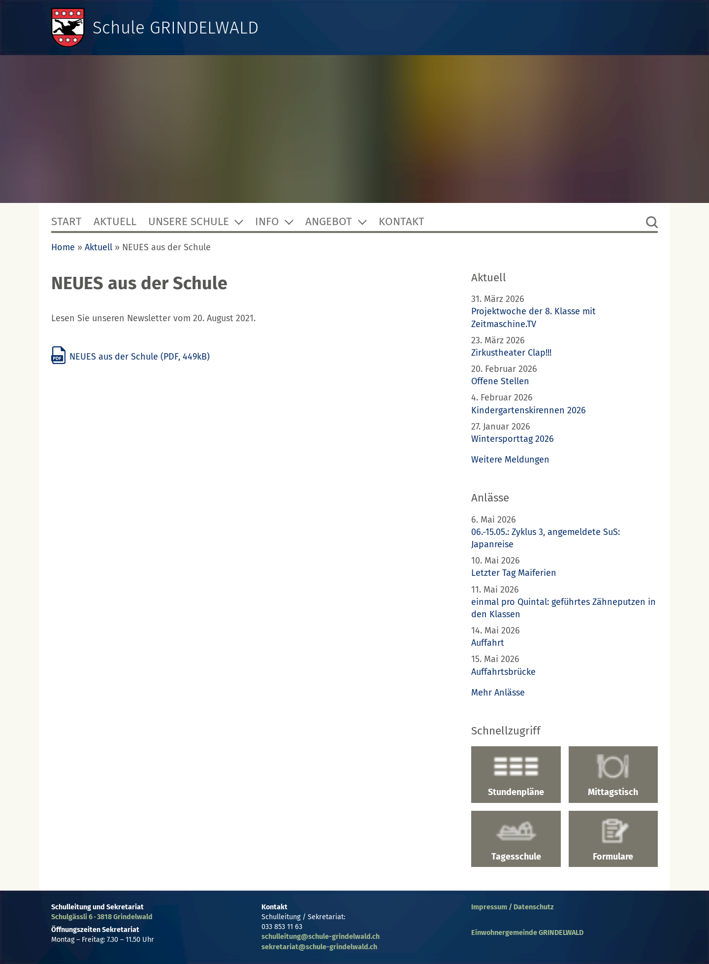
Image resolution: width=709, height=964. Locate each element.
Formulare (613, 840)
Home (63, 247)
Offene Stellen (500, 381)
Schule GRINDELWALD (176, 27)
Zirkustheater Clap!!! (511, 352)
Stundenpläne (515, 776)
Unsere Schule (188, 221)
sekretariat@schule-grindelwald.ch (319, 947)
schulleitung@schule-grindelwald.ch (320, 936)
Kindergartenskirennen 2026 (528, 410)
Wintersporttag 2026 (512, 438)
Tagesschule (515, 840)
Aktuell (115, 221)
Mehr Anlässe (498, 692)
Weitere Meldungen (510, 459)
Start (66, 221)
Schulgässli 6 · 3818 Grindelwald (102, 917)
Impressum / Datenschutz (512, 907)
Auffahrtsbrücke (503, 671)
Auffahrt (487, 642)
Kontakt (401, 221)
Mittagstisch (613, 776)
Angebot (328, 221)
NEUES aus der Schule (130, 356)
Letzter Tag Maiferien (513, 572)
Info (267, 221)
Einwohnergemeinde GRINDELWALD (527, 933)
